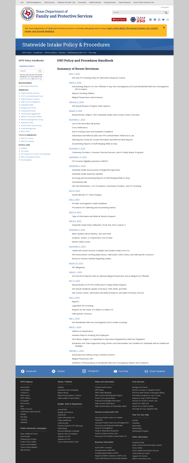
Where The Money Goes (141, 458)
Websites (24, 422)
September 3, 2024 (77, 246)
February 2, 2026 (76, 102)
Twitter (58, 371)
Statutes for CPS (64, 439)
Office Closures (26, 409)
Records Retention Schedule (68, 431)
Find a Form (25, 403)
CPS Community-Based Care (32, 96)
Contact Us (24, 393)
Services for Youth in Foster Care (145, 401)
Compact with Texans (103, 387)
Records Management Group (32, 119)
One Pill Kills (25, 436)
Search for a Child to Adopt (142, 406)
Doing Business (110, 3)
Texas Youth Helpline (28, 444)
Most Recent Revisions (29, 86)
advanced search (25, 79)
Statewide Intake (27, 105)
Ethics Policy (25, 131)
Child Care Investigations (30, 102)
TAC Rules (25, 151)
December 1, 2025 (77, 119)
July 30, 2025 (74, 190)
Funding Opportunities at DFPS (107, 453)
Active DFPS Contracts (103, 447)
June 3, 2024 (74, 297)
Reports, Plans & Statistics (68, 434)
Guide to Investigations (104, 428)
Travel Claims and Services (31, 125)
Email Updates (26, 160)
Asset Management (28, 128)
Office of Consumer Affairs (31, 116)
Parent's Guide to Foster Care (106, 433)
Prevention (82, 3)
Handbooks (38, 52)
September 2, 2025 (77, 166)
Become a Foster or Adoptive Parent (146, 390)
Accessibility (25, 390)
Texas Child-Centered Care (143, 3)
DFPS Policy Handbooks (31, 60)
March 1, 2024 (75, 327)
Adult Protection (95, 3)
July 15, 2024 (74, 280)
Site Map (23, 417)
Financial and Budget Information (108, 401)
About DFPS (25, 387)
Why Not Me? (25, 450)
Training (23, 419)
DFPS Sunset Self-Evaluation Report (108, 395)
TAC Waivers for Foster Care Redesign (35, 154)
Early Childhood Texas (29, 434)
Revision (62, 52)
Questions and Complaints (68, 390)
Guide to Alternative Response (107, 431)
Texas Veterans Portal (140, 453)
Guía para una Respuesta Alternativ (109, 425)
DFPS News (99, 390)
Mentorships (137, 428)
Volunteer (136, 423)
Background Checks (28, 108)
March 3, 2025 (75, 221)
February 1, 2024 (76, 350)
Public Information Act (66, 417)
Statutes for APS (64, 436)
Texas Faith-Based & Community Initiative (111, 458)
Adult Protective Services (30, 99)
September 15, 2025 (78, 157)
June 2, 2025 (74, 199)
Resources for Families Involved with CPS (111, 436)
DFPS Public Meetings (103, 393)
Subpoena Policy (27, 122)
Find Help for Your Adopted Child (144, 409)
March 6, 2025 (75, 212)
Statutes (24, 148)
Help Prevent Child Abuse (105, 403)
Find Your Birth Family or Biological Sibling (148, 393)
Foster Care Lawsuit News (105, 398)
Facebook (28, 371)
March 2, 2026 (75, 82)
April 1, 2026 (74, 73)
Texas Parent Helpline (28, 447)
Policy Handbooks (64, 420)
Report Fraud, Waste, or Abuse (69, 395)
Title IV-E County (27, 138)
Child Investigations (33, 3)
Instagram (90, 370)
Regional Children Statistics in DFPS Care (110, 456)
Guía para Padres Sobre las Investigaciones (112, 423)
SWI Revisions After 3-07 (77, 52)
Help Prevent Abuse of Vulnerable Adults (111, 406)
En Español (165, 7)
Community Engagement (30, 114)
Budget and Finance (65, 412)
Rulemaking (62, 428)
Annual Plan (62, 409)
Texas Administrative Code (68, 442)
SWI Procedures (51, 52)
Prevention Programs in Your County (146, 395)
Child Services (49, 3)
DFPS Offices (25, 398)
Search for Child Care (140, 403)
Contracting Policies (28, 111)
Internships (136, 426)
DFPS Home (26, 52)
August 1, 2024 (75, 272)
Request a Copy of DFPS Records (145, 398)
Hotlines (61, 387)
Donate (135, 420)
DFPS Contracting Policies (30, 157)
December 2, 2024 (77, 229)
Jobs (22, 406)
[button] (150, 19)
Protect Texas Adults (28, 442)
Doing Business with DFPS (105, 450)
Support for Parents (140, 456)
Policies (23, 414)
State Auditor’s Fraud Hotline (69, 398)
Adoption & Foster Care (66, 3)
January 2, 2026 (75, 110)
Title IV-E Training (27, 141)
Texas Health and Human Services (145, 450)
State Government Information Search (147, 445)
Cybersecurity (63, 423)
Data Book (62, 415)
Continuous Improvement (30, 411)
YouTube (120, 371)
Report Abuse (118, 19)
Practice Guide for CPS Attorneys (70, 426)
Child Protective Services (30, 93)
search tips (38, 79)
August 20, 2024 (76, 263)
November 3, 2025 (77, 148)
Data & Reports (124, 3)
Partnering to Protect (28, 439)
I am (21, 3)
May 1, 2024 (74, 318)
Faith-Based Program (140, 431)
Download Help (138, 442)
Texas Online (137, 448)
